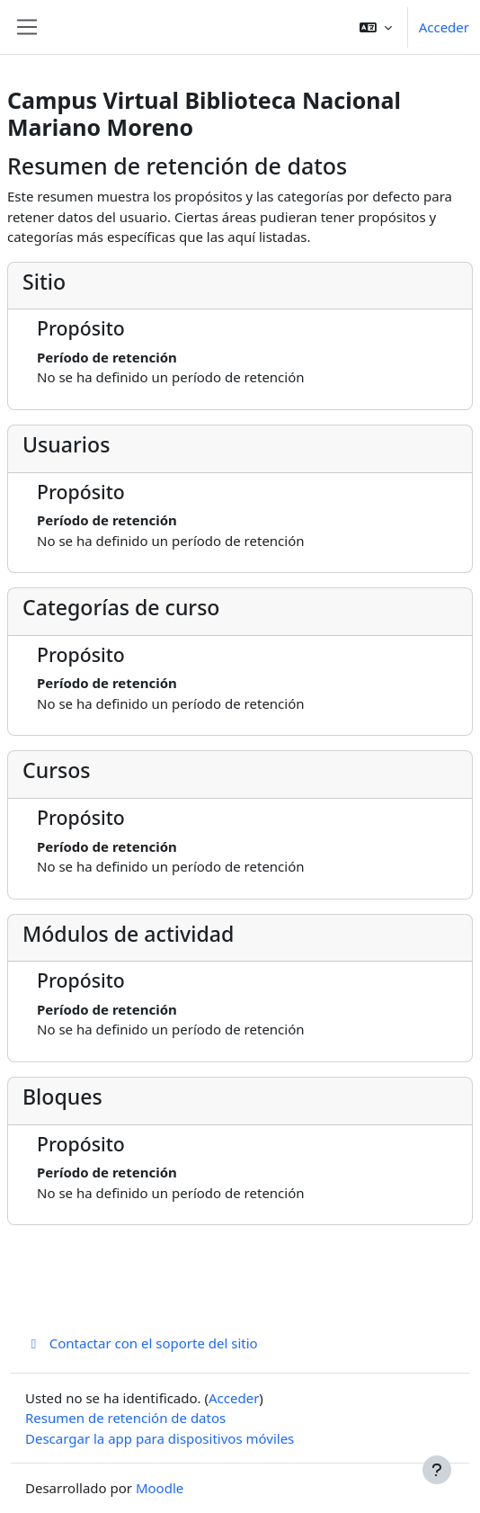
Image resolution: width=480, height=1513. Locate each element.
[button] (376, 27)
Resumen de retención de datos (125, 1418)
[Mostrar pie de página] (436, 1469)
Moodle (159, 1488)
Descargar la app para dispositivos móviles (159, 1438)
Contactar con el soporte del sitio (141, 1343)
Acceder (444, 27)
